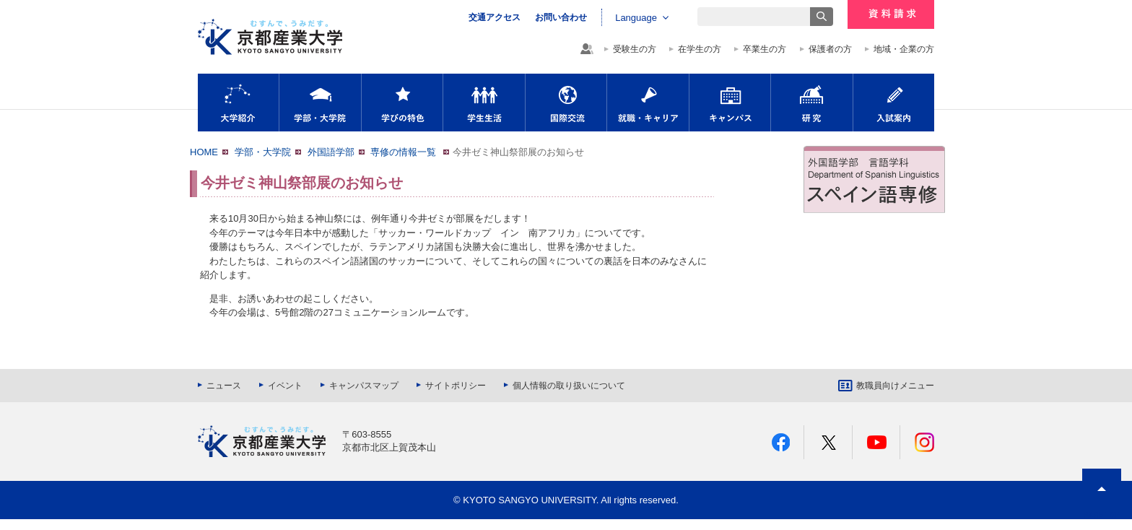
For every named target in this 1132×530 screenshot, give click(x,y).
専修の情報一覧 (404, 152)
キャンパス (729, 102)
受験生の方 (634, 49)
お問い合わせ (561, 17)
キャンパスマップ (364, 386)
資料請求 (891, 14)
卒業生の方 (764, 49)
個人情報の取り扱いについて (569, 386)
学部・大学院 (320, 102)
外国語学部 (331, 152)
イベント (285, 386)
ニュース (223, 386)
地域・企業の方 (904, 49)
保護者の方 (830, 49)
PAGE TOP (1102, 515)
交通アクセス (495, 17)
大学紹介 (238, 102)
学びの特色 (402, 102)
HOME (204, 152)
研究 (812, 102)
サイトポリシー (455, 386)
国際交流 (566, 102)
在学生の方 (699, 49)
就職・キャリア (648, 102)
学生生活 (484, 102)
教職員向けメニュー (895, 386)
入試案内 (893, 102)
